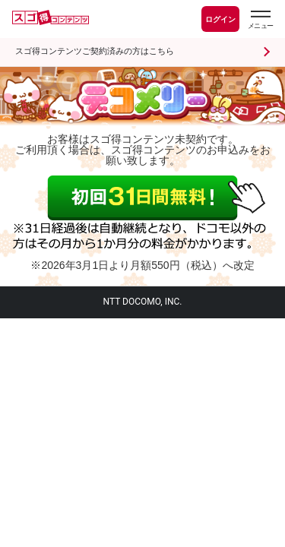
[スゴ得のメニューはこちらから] (260, 21)
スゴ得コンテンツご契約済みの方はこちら (94, 51)
